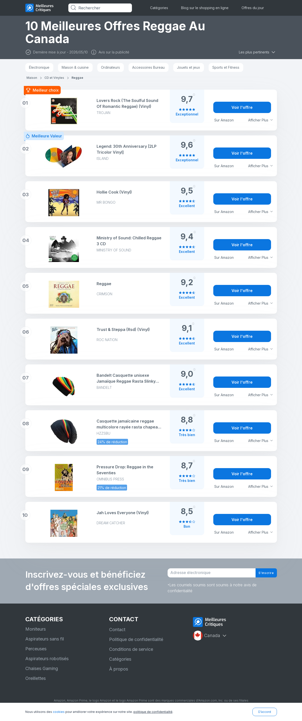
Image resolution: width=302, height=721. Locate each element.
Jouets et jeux (188, 67)
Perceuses (35, 653)
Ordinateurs (110, 67)
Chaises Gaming (41, 673)
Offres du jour (253, 8)
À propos (118, 673)
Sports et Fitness (225, 67)
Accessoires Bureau (148, 67)
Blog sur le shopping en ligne (205, 8)
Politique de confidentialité (136, 644)
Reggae (77, 78)
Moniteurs (35, 633)
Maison (32, 78)
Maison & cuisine (75, 67)
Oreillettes (35, 683)
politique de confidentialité (153, 712)
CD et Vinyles (54, 78)
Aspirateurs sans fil (44, 643)
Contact (117, 634)
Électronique (39, 67)
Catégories (159, 8)
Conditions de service (131, 653)
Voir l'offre (242, 107)
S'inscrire (262, 575)
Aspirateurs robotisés (47, 663)
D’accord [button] (264, 712)
